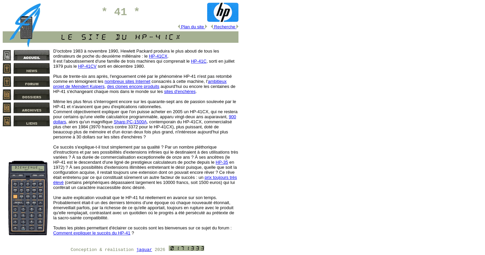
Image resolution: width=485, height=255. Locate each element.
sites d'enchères (180, 91)
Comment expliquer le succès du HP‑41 (91, 232)
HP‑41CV (87, 66)
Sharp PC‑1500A (130, 121)
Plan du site (192, 26)
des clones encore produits (133, 86)
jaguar (144, 249)
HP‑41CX (158, 56)
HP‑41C (198, 61)
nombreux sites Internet (127, 81)
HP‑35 (222, 162)
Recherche (224, 26)
